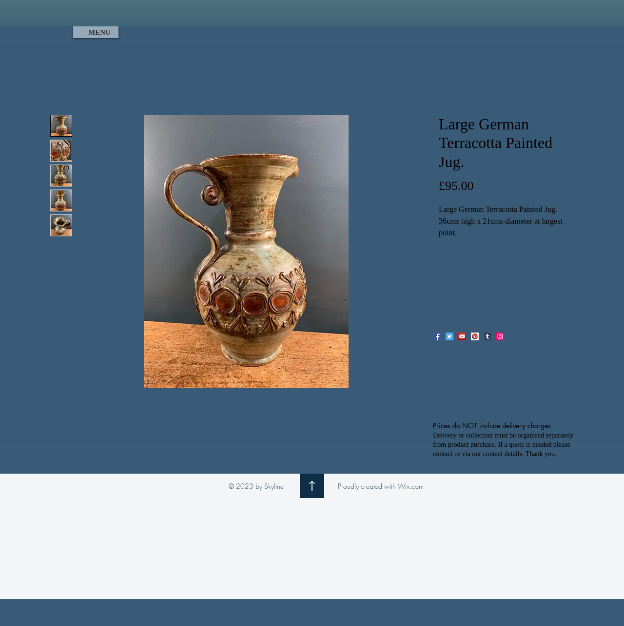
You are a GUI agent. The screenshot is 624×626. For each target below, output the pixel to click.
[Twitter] (449, 336)
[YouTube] (462, 336)
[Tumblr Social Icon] (487, 336)
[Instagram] (500, 336)
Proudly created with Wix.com (381, 486)
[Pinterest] (475, 336)
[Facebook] (437, 336)
